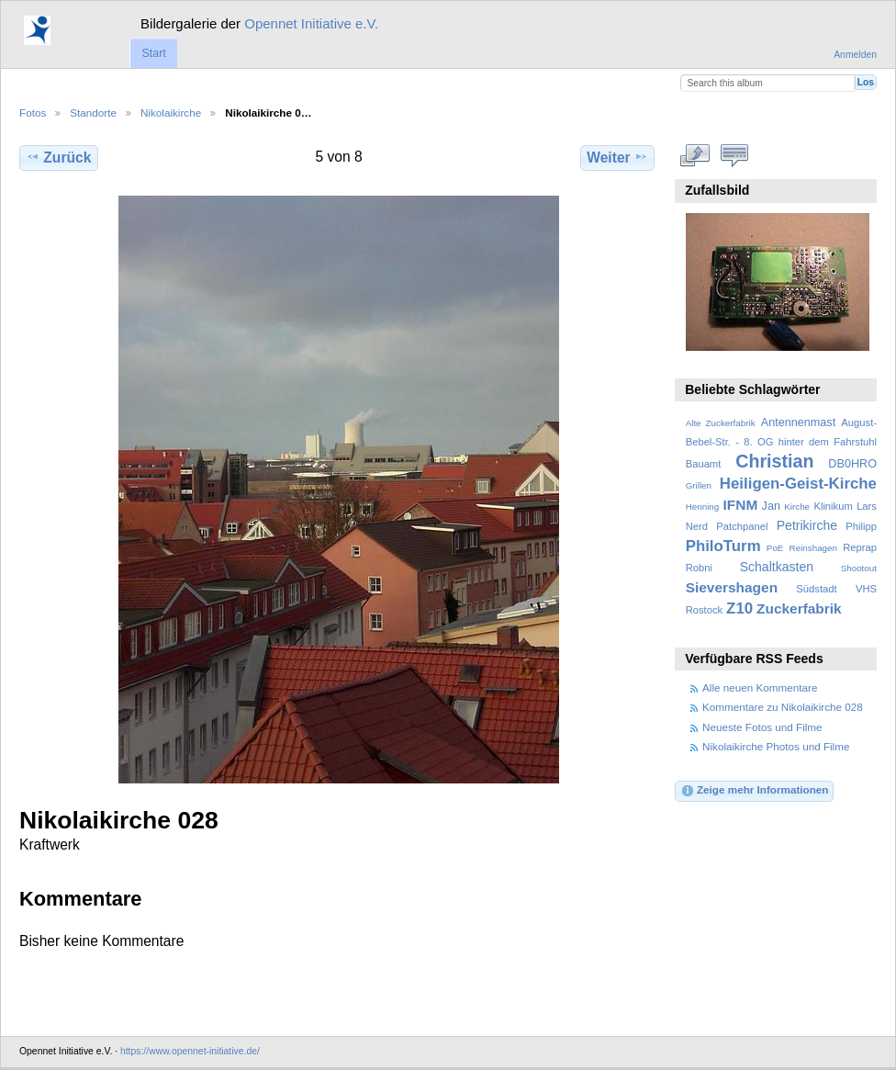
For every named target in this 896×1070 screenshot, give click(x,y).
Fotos (32, 112)
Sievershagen (732, 587)
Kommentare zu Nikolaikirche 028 (782, 707)
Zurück (58, 157)
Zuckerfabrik (799, 608)
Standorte (93, 112)
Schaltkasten (776, 566)
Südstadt (816, 588)
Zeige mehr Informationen (754, 790)
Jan (771, 506)
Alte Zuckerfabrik (721, 423)
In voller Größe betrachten (695, 155)
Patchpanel (741, 526)
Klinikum (832, 506)
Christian (774, 461)
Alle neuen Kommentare (759, 687)
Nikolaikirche (170, 112)
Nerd (697, 526)
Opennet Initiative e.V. (311, 23)
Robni (699, 567)
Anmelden (855, 55)
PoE (775, 548)
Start (153, 53)
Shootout (859, 568)
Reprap (860, 547)
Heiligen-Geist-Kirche (798, 483)
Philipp (861, 526)
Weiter (617, 157)
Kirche (797, 506)
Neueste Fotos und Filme (762, 727)
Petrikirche (807, 525)
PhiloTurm (723, 546)
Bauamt (704, 463)
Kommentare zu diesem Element (735, 155)
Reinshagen (813, 548)
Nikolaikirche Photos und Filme (775, 746)
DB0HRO (852, 463)
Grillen (698, 485)
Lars (867, 506)
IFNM (740, 504)
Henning (703, 506)
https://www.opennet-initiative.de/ (190, 1051)
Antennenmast (798, 422)
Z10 (739, 608)
